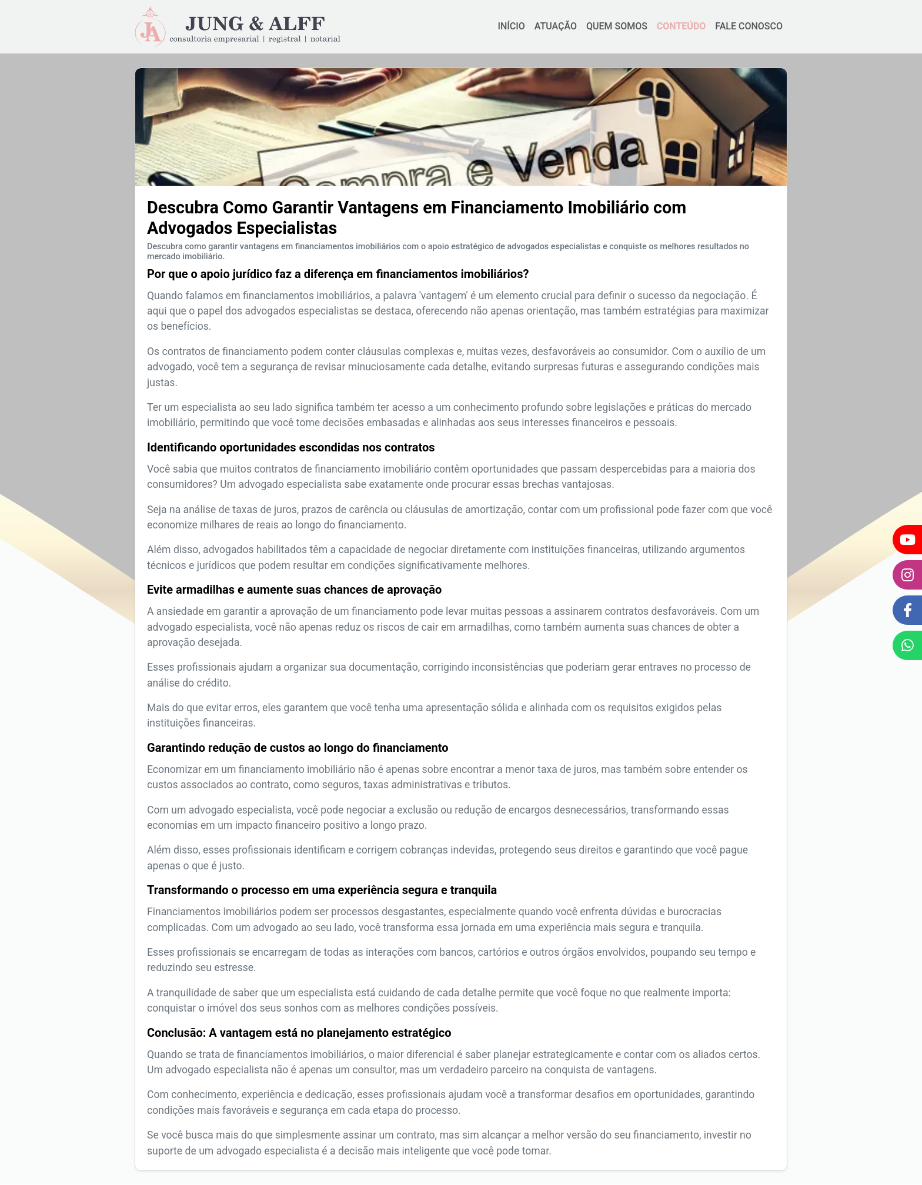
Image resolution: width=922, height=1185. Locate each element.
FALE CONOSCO (749, 26)
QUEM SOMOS (616, 26)
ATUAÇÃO (556, 26)
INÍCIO (511, 26)
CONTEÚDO (681, 26)
